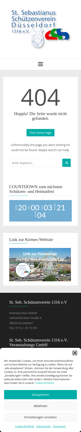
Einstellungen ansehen (40, 417)
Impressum (59, 426)
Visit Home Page (40, 133)
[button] (75, 353)
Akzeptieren (40, 394)
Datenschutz (43, 426)
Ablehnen (40, 406)
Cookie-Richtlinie (44, 383)
